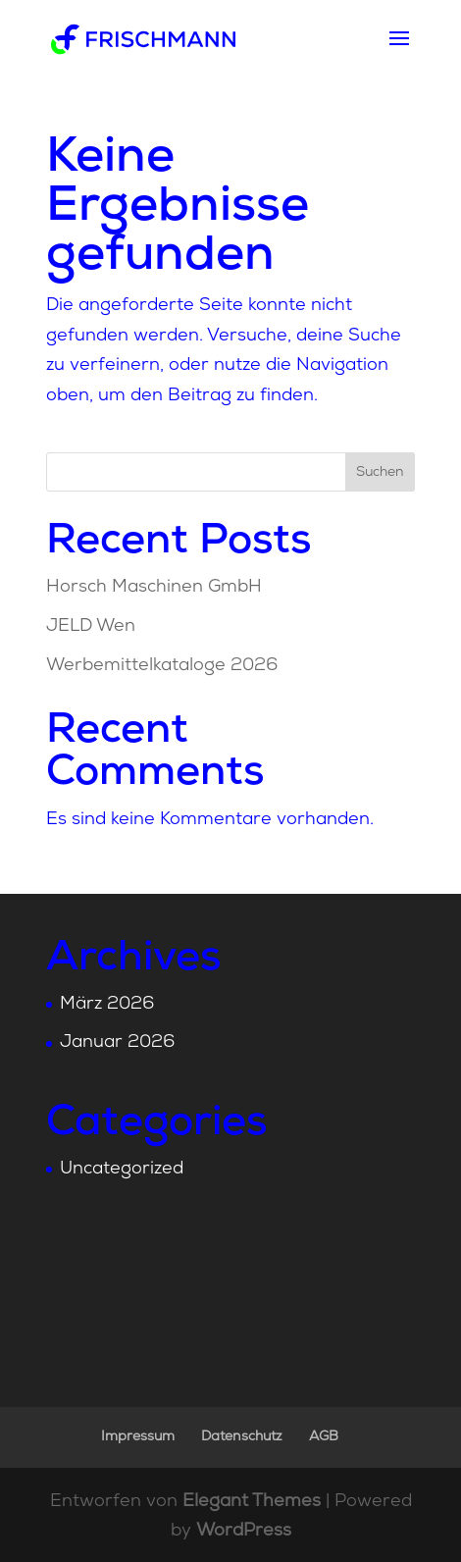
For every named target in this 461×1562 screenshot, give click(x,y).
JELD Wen (90, 626)
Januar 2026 (117, 1042)
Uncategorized (121, 1169)
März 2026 (107, 1004)
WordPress (243, 1531)
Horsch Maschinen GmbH (154, 587)
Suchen (380, 472)
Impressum (138, 1437)
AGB (323, 1437)
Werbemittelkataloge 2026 (162, 665)
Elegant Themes (251, 1501)
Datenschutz (241, 1437)
